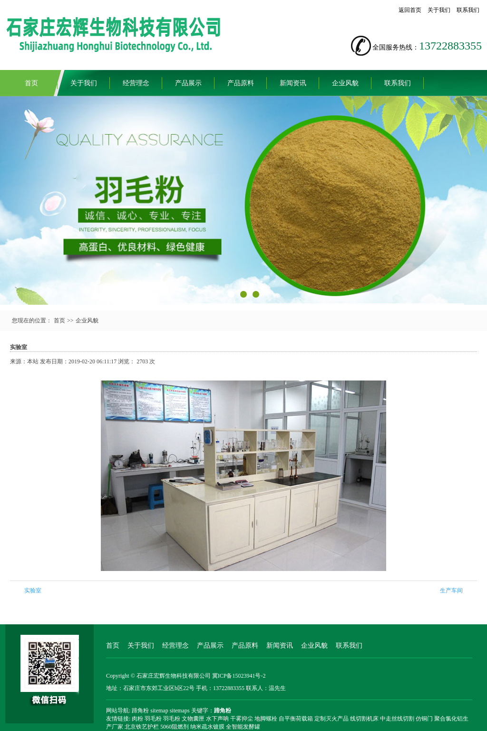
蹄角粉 (140, 710)
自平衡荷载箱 (296, 718)
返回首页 (410, 10)
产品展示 (188, 83)
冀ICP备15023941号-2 (239, 675)
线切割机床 (364, 718)
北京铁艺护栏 (142, 726)
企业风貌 (345, 83)
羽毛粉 (153, 718)
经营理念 (136, 83)
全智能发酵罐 (243, 726)
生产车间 (451, 590)
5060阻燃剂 (174, 726)
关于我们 (439, 10)
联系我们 (468, 10)
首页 (31, 83)
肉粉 (137, 718)
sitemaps (180, 710)
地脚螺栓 (265, 718)
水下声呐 (217, 718)
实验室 (32, 590)
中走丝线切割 (397, 718)
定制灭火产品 (331, 718)
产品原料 (240, 83)
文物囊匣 (193, 718)
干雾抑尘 (241, 718)
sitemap (159, 710)
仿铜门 (424, 718)
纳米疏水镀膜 (207, 726)
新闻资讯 (293, 83)
